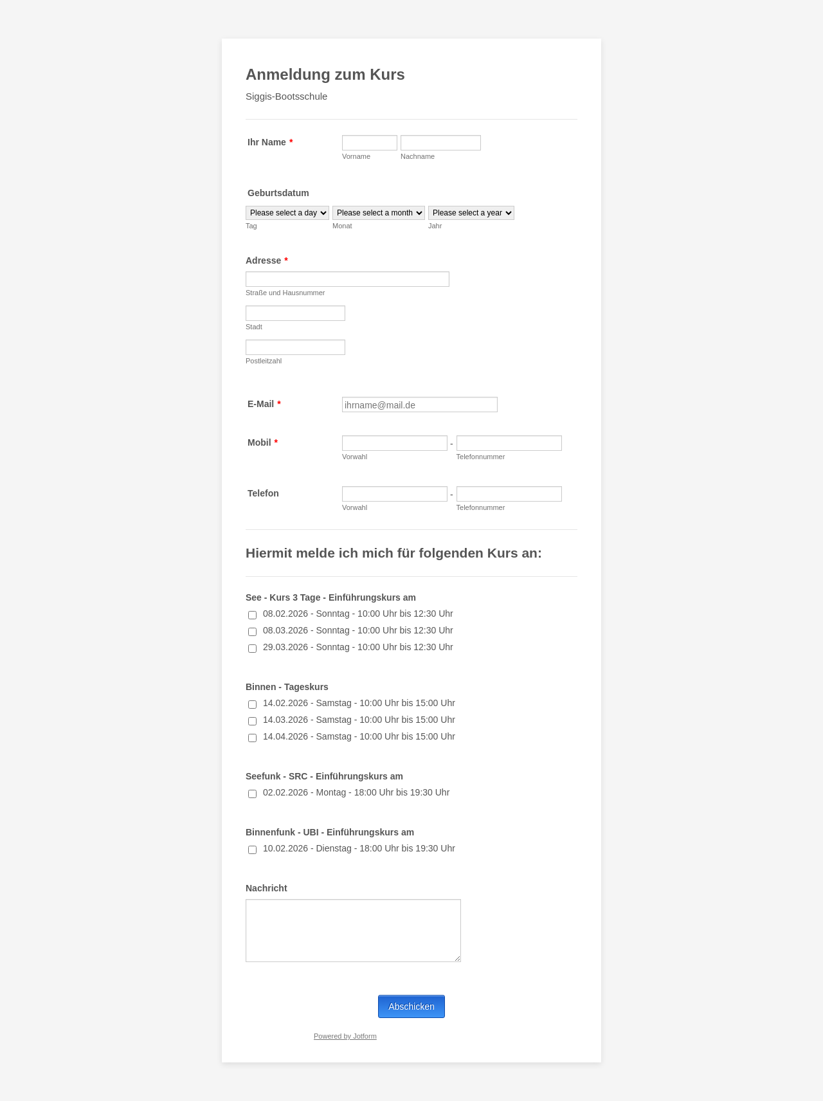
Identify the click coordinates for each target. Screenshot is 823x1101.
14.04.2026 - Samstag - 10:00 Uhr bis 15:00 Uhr (359, 736)
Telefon (263, 493)
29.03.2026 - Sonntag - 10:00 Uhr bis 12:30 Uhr (358, 647)
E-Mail (264, 404)
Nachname (418, 156)
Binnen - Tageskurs (287, 687)
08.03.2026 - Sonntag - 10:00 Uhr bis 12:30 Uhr (358, 630)
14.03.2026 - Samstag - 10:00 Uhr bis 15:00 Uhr (359, 719)
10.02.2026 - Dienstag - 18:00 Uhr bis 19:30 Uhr (359, 848)
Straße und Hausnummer (285, 292)
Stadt (254, 327)
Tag (251, 226)
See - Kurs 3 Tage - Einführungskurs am (331, 597)
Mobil (263, 442)
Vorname (356, 156)
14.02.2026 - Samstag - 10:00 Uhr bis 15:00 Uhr (359, 703)
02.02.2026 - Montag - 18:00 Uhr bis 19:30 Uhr (356, 792)
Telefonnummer (481, 456)
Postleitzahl (264, 361)
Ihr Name (270, 142)
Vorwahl (354, 456)
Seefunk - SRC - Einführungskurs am (324, 776)
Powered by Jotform (345, 1036)
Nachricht (266, 888)
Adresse (267, 260)
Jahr (435, 226)
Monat (342, 226)
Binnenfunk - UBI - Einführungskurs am (330, 832)
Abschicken (411, 1006)
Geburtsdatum (278, 193)
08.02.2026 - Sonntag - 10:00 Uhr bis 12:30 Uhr (358, 613)
